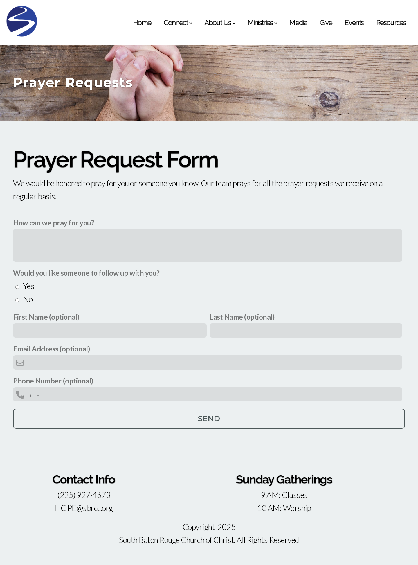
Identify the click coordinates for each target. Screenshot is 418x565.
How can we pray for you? (53, 222)
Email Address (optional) (51, 349)
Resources (391, 22)
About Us (219, 22)
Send (209, 418)
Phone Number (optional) (53, 380)
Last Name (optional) (242, 317)
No (28, 299)
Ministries (262, 22)
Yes (29, 286)
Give (326, 22)
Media (298, 22)
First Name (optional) (46, 317)
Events (354, 22)
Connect (178, 22)
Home (142, 22)
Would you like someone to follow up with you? (86, 273)
